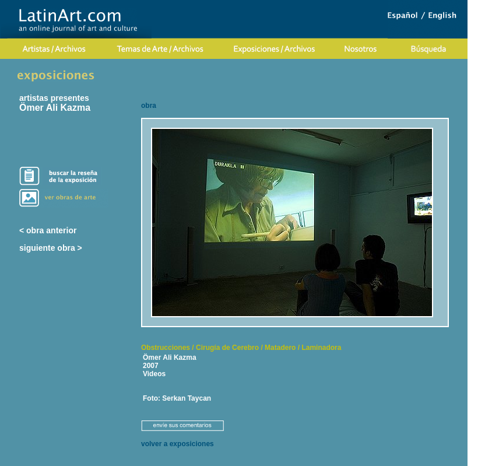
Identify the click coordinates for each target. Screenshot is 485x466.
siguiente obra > (50, 248)
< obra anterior (47, 230)
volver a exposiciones (177, 444)
